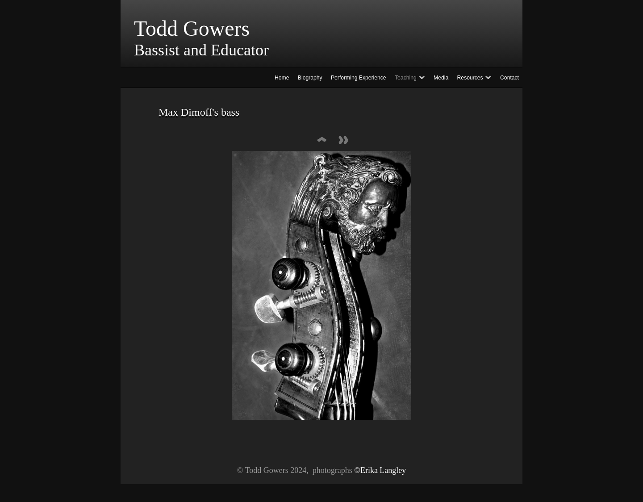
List (321, 140)
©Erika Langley (380, 470)
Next (344, 140)
